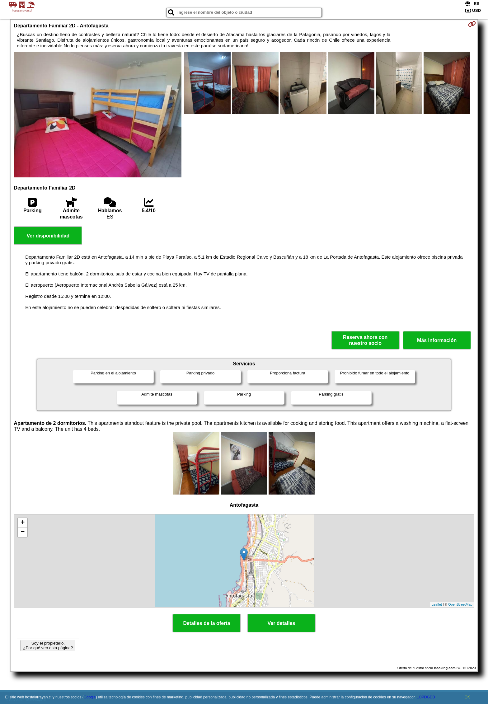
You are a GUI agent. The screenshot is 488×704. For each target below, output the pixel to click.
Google (90, 697)
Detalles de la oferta (206, 623)
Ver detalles (281, 623)
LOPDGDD (426, 697)
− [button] (23, 532)
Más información (437, 340)
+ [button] (23, 523)
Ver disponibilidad (47, 235)
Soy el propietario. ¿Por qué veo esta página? (48, 645)
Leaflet (437, 604)
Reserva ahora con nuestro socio (365, 340)
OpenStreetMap (460, 604)
